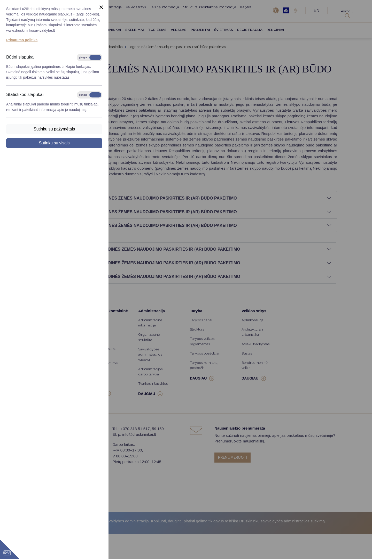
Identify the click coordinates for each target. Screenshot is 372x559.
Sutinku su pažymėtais (54, 129)
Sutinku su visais (54, 143)
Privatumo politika (21, 40)
